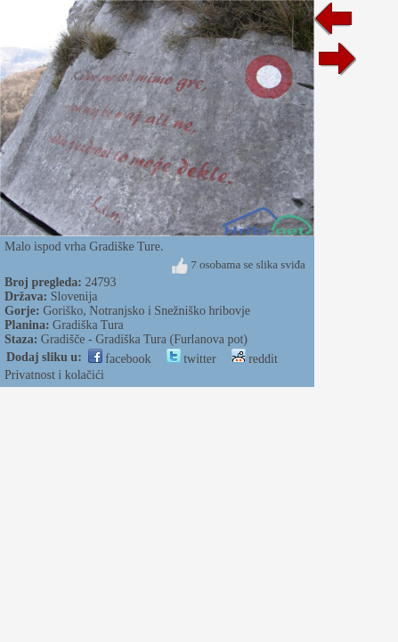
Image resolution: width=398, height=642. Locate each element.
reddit (254, 359)
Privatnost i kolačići (54, 375)
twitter (191, 359)
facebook (119, 359)
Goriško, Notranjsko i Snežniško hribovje (146, 310)
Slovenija (74, 296)
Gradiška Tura (88, 325)
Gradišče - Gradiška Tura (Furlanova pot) (144, 339)
